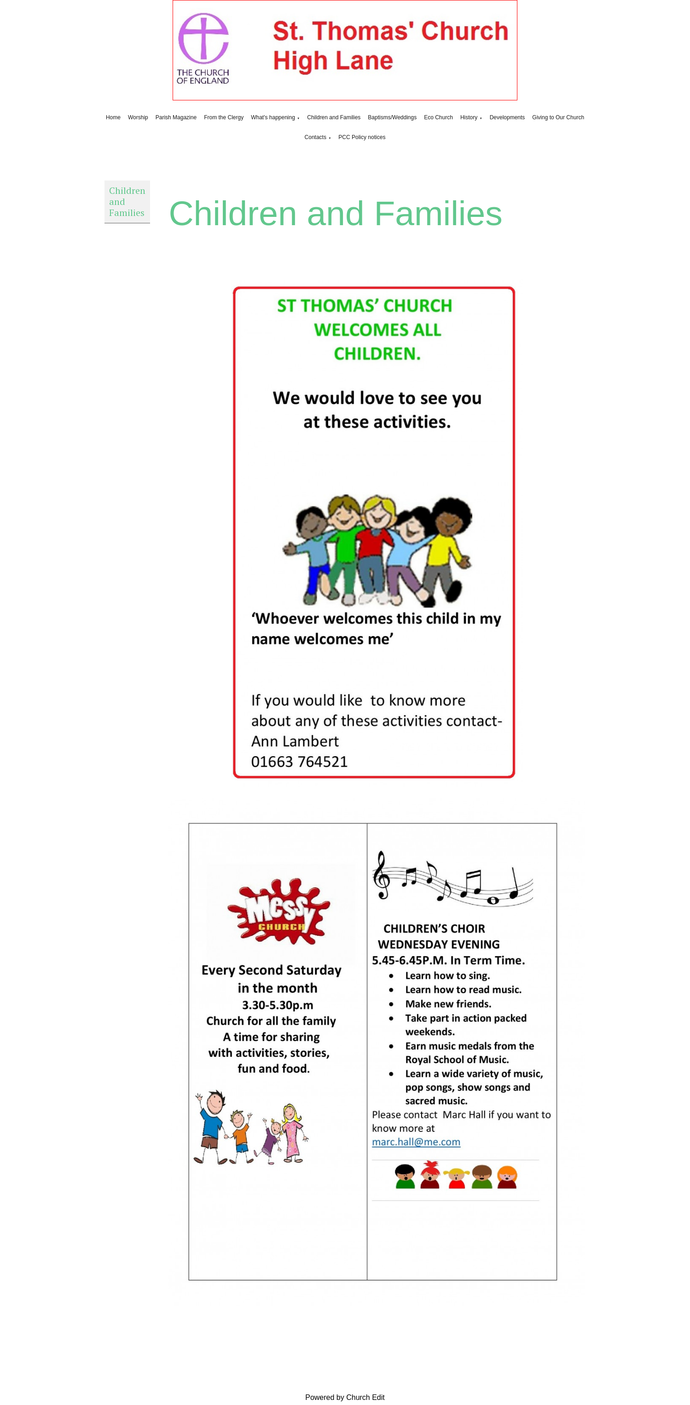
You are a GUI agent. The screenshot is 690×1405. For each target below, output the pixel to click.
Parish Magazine (176, 117)
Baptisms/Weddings (392, 117)
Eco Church (438, 117)
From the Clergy (224, 117)
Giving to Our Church (558, 117)
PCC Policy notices (361, 137)
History (468, 117)
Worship (138, 117)
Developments (507, 117)
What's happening (273, 117)
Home (113, 117)
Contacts (315, 137)
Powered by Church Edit (345, 1397)
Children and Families (333, 117)
